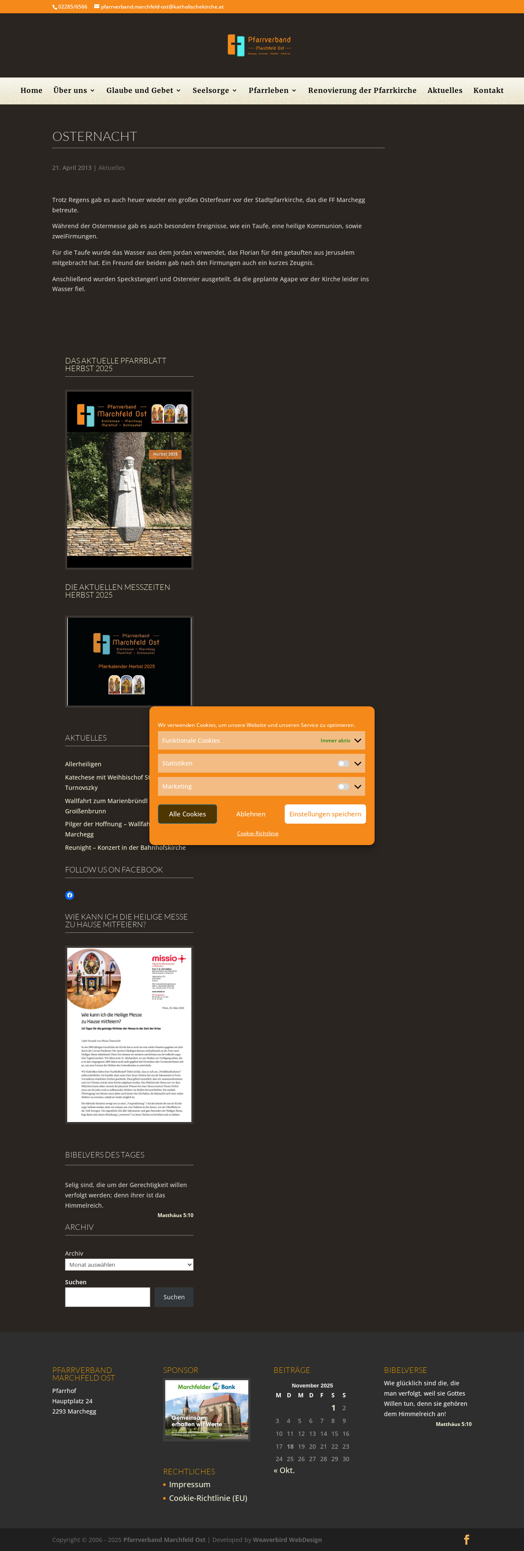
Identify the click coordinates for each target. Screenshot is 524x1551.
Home (32, 91)
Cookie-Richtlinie (258, 833)
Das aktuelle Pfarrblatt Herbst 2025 (116, 364)
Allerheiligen (83, 764)
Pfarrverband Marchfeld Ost (164, 1540)
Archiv (74, 1253)
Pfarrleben (269, 91)
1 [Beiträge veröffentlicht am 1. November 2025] (333, 1408)
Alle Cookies (187, 814)
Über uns (70, 91)
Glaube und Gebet (140, 91)
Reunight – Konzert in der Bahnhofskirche (125, 847)
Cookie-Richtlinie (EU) (208, 1498)
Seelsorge (211, 91)
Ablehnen (250, 814)
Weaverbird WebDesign (287, 1540)
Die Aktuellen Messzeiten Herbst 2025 (117, 590)
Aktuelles (445, 91)
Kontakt (488, 91)
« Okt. (284, 1470)
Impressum (190, 1484)
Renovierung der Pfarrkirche (362, 91)
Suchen (75, 1282)
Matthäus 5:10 (176, 1215)
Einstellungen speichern (325, 814)
